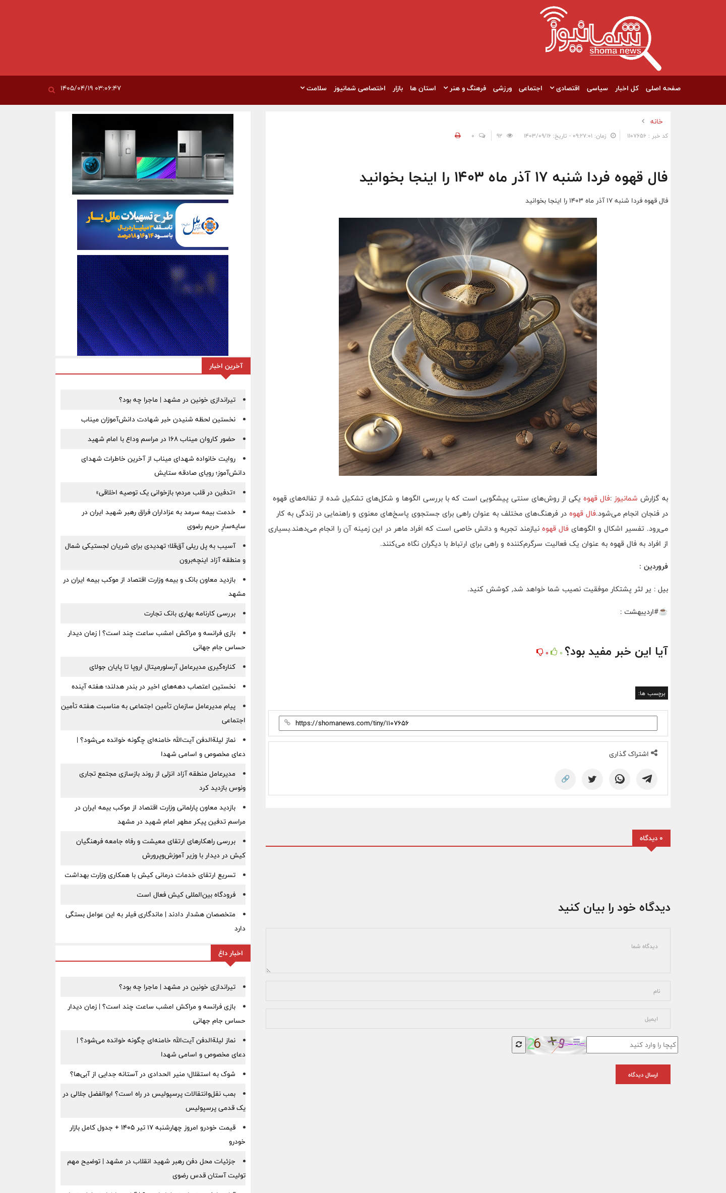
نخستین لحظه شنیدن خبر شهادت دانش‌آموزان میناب (158, 419)
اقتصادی (565, 88)
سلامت (313, 88)
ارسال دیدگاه (643, 1075)
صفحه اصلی (663, 88)
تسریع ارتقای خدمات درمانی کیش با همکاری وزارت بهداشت (150, 875)
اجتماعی (530, 88)
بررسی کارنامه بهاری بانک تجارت (189, 613)
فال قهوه (596, 498)
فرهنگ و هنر (464, 88)
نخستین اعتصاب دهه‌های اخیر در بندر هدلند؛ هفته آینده (153, 686)
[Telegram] (646, 779)
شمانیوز (627, 498)
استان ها (423, 88)
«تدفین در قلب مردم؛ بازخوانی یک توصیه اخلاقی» (165, 492)
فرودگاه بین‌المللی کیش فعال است (186, 895)
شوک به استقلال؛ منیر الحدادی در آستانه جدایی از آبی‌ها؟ (152, 1074)
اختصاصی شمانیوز (360, 88)
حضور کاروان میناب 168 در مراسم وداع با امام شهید (161, 439)
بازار (398, 88)
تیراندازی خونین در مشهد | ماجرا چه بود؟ (177, 400)
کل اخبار (627, 88)
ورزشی (502, 88)
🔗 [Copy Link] (565, 779)
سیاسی (597, 88)
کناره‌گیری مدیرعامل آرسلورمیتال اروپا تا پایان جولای (162, 667)
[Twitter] (592, 779)
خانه (656, 121)
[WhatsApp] (619, 779)
